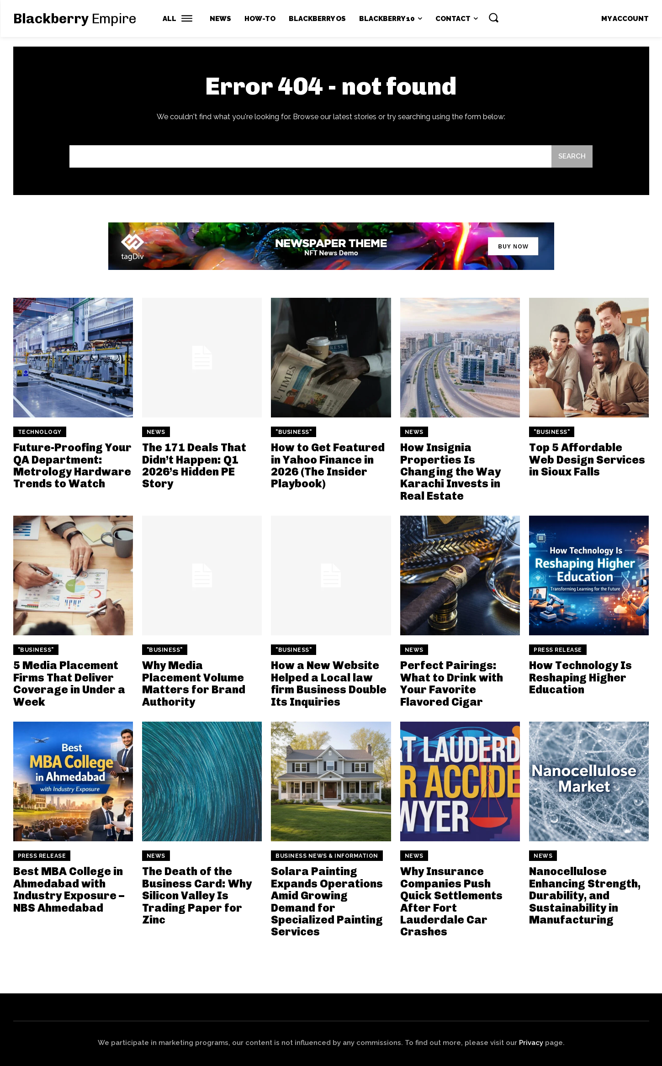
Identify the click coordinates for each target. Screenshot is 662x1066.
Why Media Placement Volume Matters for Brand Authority (193, 683)
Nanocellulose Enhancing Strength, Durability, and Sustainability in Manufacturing (585, 895)
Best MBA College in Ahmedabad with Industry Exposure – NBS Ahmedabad (68, 889)
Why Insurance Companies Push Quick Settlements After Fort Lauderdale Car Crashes (451, 901)
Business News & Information (326, 856)
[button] (493, 17)
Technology (40, 432)
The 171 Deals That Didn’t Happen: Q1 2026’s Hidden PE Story (194, 465)
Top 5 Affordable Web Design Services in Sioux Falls (587, 459)
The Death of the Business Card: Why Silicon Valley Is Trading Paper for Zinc (197, 895)
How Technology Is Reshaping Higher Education (580, 677)
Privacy (531, 1043)
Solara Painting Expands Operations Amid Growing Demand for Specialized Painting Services (327, 901)
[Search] (572, 156)
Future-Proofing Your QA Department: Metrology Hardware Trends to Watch (72, 465)
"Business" (293, 432)
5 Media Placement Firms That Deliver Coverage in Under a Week (69, 683)
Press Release (558, 650)
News (156, 432)
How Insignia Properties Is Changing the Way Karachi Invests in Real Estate (450, 471)
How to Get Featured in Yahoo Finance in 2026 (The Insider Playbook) (328, 465)
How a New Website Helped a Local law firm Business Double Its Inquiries (329, 683)
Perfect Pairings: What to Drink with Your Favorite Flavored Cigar (451, 683)
